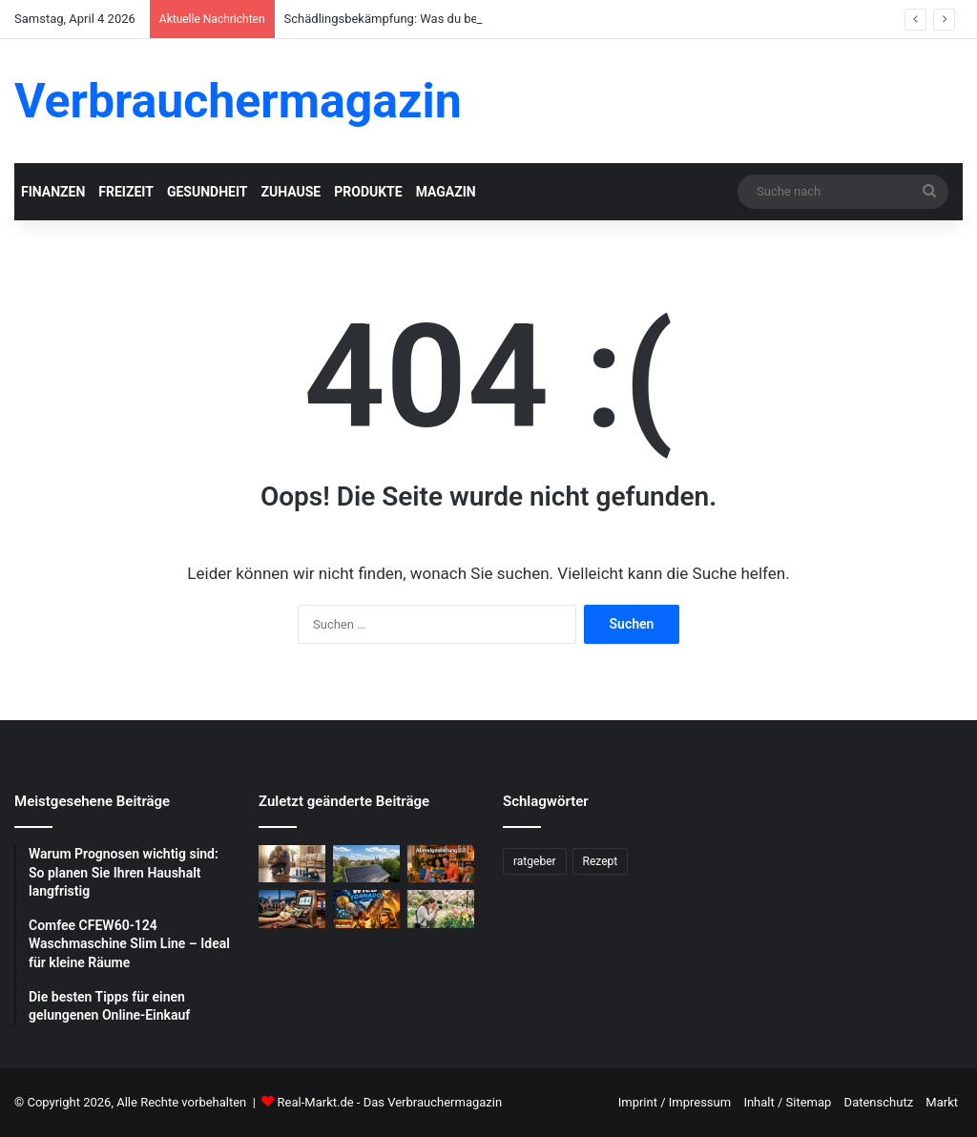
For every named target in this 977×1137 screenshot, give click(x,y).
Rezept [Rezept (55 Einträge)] (600, 861)
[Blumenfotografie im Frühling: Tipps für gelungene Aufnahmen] (440, 908)
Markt (941, 1102)
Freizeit (126, 191)
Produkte (368, 191)
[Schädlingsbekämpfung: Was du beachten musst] (292, 863)
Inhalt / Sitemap (787, 1102)
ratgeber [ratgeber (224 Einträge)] (534, 861)
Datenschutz (878, 1102)
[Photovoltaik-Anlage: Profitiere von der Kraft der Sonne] (366, 863)
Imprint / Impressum (674, 1102)
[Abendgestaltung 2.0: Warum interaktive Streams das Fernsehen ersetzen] (440, 863)
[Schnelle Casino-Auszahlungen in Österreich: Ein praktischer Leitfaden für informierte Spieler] (292, 908)
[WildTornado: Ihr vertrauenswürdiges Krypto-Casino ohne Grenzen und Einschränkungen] (366, 908)
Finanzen (53, 191)
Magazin (446, 191)
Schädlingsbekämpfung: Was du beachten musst (418, 18)
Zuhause (290, 191)
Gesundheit (207, 191)
